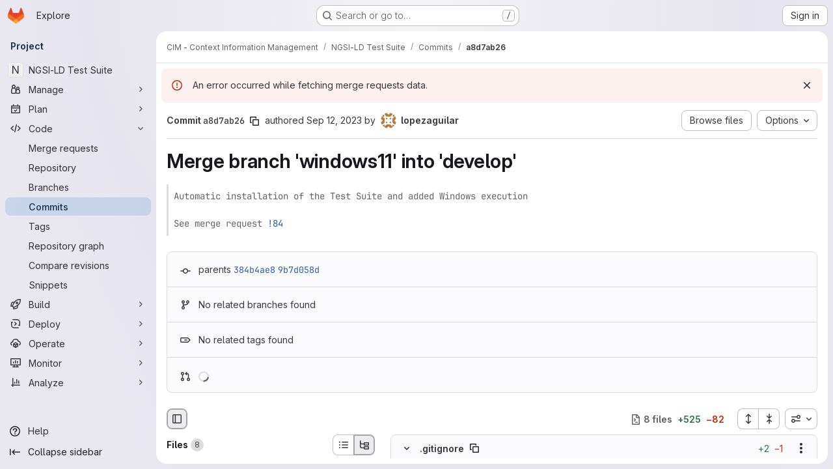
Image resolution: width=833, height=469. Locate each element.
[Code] (78, 128)
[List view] (343, 444)
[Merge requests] (78, 148)
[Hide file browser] (177, 418)
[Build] (78, 304)
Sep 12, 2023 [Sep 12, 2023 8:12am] (334, 120)
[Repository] (78, 167)
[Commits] (78, 206)
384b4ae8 (254, 270)
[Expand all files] (747, 418)
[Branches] (78, 187)
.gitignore (442, 448)
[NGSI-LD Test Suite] (78, 70)
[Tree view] (364, 444)
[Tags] (78, 226)
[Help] (78, 431)
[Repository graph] (78, 245)
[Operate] (78, 343)
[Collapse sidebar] (78, 452)
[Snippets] (78, 285)
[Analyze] (78, 382)
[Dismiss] (807, 85)
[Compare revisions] (78, 265)
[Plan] (78, 109)
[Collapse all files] (769, 418)
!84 (275, 223)
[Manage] (78, 89)
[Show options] (801, 449)
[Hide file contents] (407, 449)
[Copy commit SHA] (254, 121)
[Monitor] (78, 363)
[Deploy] (78, 324)
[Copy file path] (474, 449)
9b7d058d (299, 270)
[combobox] (801, 418)
